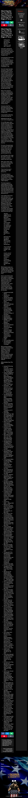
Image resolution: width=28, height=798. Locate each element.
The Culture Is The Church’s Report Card (8, 515)
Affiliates (3, 771)
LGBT (5, 339)
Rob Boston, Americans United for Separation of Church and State (9, 325)
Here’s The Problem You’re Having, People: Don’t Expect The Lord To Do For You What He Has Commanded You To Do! (9, 702)
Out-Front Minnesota (9, 340)
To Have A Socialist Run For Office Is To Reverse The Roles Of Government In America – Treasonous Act (8, 407)
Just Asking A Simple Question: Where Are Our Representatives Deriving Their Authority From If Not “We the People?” (9, 520)
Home (2, 760)
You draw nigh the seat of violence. (6, 358)
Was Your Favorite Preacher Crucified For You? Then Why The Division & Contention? (8, 547)
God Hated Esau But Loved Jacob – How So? (8, 718)
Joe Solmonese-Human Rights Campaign (7, 343)
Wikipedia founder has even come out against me (7, 119)
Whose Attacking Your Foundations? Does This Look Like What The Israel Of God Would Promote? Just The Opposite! (8, 625)
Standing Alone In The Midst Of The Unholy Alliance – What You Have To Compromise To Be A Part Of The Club (9, 444)
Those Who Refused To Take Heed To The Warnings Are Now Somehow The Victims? (9, 657)
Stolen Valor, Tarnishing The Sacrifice (7, 650)
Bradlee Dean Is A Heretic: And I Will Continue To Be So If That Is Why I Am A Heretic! (8, 602)
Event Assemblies (5, 766)
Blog (2, 768)
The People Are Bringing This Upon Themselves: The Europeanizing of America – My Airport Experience (8, 453)
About (16, 768)
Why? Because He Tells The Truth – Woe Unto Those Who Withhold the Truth (8, 437)
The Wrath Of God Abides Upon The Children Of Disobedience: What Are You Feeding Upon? (8, 723)
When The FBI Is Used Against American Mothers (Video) (8, 423)
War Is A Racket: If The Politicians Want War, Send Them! (8, 618)
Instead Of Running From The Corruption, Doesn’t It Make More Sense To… (8, 369)
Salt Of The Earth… (6, 502)
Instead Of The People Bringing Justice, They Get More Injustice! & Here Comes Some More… (8, 430)
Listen (16, 764)
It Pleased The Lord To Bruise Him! (8, 728)
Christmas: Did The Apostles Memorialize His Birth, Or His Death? (8, 692)
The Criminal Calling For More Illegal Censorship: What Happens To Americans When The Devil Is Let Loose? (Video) (8, 463)
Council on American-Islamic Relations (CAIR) (8, 330)
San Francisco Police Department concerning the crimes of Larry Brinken (9, 335)
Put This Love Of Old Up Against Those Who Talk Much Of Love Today (8, 567)
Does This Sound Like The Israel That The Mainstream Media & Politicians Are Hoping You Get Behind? (8, 710)
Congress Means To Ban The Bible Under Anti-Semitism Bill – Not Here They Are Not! (8, 685)
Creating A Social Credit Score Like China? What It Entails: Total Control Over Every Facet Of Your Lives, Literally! (8, 495)
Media (16, 771)
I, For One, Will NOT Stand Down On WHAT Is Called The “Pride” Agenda (8, 476)
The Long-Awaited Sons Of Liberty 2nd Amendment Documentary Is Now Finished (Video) (9, 584)
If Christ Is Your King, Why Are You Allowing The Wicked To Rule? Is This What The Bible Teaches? (8, 665)
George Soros (7, 315)
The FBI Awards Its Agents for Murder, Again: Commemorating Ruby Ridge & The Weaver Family (8, 398)
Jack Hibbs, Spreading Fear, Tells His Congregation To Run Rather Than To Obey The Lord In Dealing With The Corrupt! (9, 416)
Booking (17, 766)
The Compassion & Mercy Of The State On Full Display (8, 471)
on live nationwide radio (5, 283)
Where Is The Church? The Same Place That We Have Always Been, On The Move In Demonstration (8, 508)
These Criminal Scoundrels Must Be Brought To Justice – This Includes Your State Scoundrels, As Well (9, 529)
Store (2, 764)
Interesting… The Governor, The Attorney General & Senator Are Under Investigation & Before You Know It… (8, 389)
